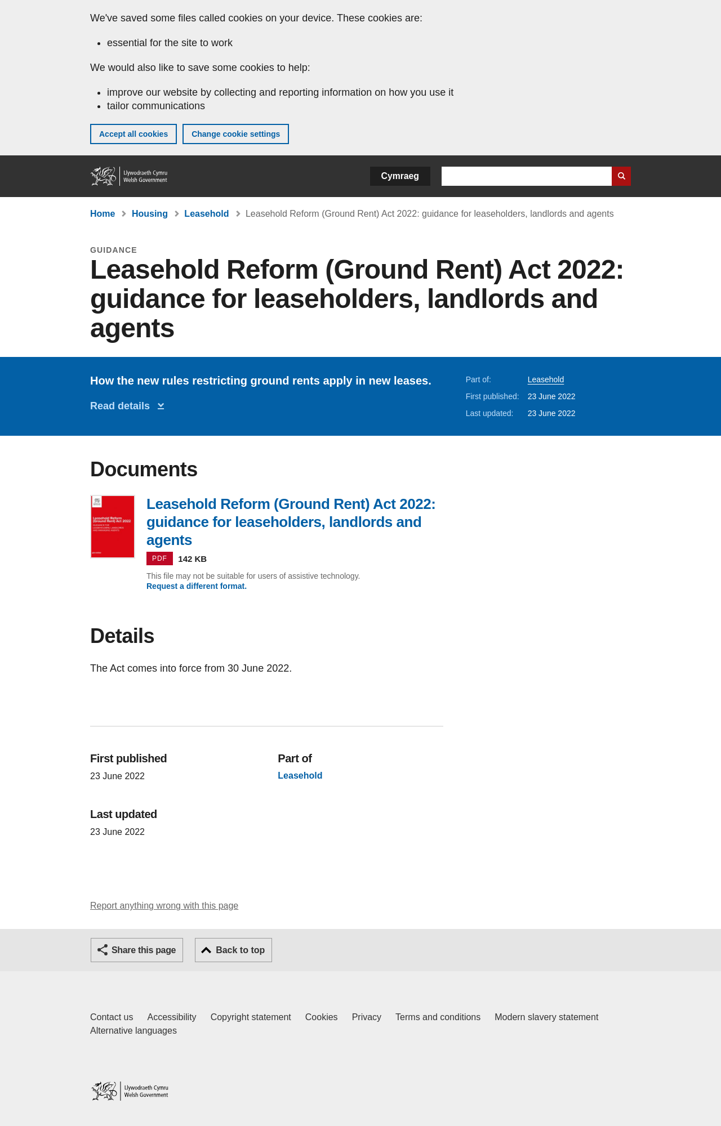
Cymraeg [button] (400, 176)
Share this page (144, 950)
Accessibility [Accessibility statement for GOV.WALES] (171, 1017)
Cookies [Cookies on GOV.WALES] (321, 1017)
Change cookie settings (236, 133)
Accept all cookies (133, 133)
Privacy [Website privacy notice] (366, 1017)
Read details (122, 406)
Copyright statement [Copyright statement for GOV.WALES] (251, 1017)
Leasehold (206, 213)
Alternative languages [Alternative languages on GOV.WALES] (133, 1030)
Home (102, 213)
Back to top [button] (240, 950)
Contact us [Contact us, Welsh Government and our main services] (111, 1017)
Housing (150, 213)
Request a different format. (196, 586)
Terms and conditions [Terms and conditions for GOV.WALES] (437, 1017)
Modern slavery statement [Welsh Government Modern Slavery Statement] (546, 1017)
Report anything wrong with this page (164, 905)
